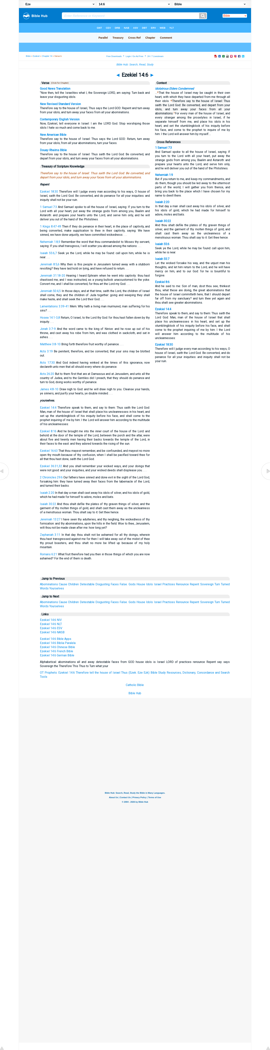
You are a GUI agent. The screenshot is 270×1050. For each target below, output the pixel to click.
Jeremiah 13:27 (50, 519)
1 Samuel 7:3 (48, 207)
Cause (63, 584)
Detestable (87, 584)
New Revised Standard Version (60, 104)
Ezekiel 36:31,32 (51, 466)
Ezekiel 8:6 (162, 282)
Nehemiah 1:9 (164, 175)
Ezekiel (36, 56)
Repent (194, 584)
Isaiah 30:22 (48, 504)
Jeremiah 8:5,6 (49, 264)
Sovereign (207, 584)
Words (44, 588)
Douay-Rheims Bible (53, 150)
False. (124, 584)
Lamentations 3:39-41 (54, 306)
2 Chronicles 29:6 (51, 477)
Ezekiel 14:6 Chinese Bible (57, 647)
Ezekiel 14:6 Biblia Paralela (58, 643)
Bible (28, 56)
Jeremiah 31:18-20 (52, 275)
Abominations (49, 584)
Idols (149, 584)
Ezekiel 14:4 (48, 407)
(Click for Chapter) (59, 83)
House (140, 584)
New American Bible (53, 135)
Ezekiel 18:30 (49, 191)
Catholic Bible (135, 685)
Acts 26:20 (47, 374)
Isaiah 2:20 (47, 493)
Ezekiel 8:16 (48, 431)
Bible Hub (134, 693)
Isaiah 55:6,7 (48, 253)
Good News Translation (55, 88)
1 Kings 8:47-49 (50, 226)
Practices (168, 584)
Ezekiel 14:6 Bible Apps (55, 639)
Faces (115, 584)
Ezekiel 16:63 (49, 451)
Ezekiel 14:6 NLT (51, 624)
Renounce (182, 584)
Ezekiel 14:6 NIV (51, 620)
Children (73, 584)
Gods (132, 584)
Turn (217, 584)
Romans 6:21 (48, 554)
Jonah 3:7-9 (48, 329)
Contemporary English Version (60, 119)
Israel (157, 584)
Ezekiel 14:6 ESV (51, 628)
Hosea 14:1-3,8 (50, 317)
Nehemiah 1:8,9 (50, 242)
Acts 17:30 (47, 362)
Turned (225, 584)
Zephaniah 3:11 (50, 535)
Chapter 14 (47, 56)
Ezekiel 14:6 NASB (52, 632)
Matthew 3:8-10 (50, 344)
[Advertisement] (135, 725)
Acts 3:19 (46, 351)
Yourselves (56, 588)
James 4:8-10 (49, 389)
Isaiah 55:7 (162, 259)
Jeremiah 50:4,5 (50, 291)
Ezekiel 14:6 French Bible (56, 651)
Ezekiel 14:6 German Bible (57, 655)
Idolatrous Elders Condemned (174, 88)
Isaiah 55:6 (162, 244)
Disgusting (102, 584)
